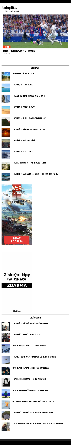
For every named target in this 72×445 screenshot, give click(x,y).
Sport (7, 47)
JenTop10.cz (10, 7)
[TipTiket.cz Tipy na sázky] (17, 311)
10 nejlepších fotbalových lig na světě (19, 51)
